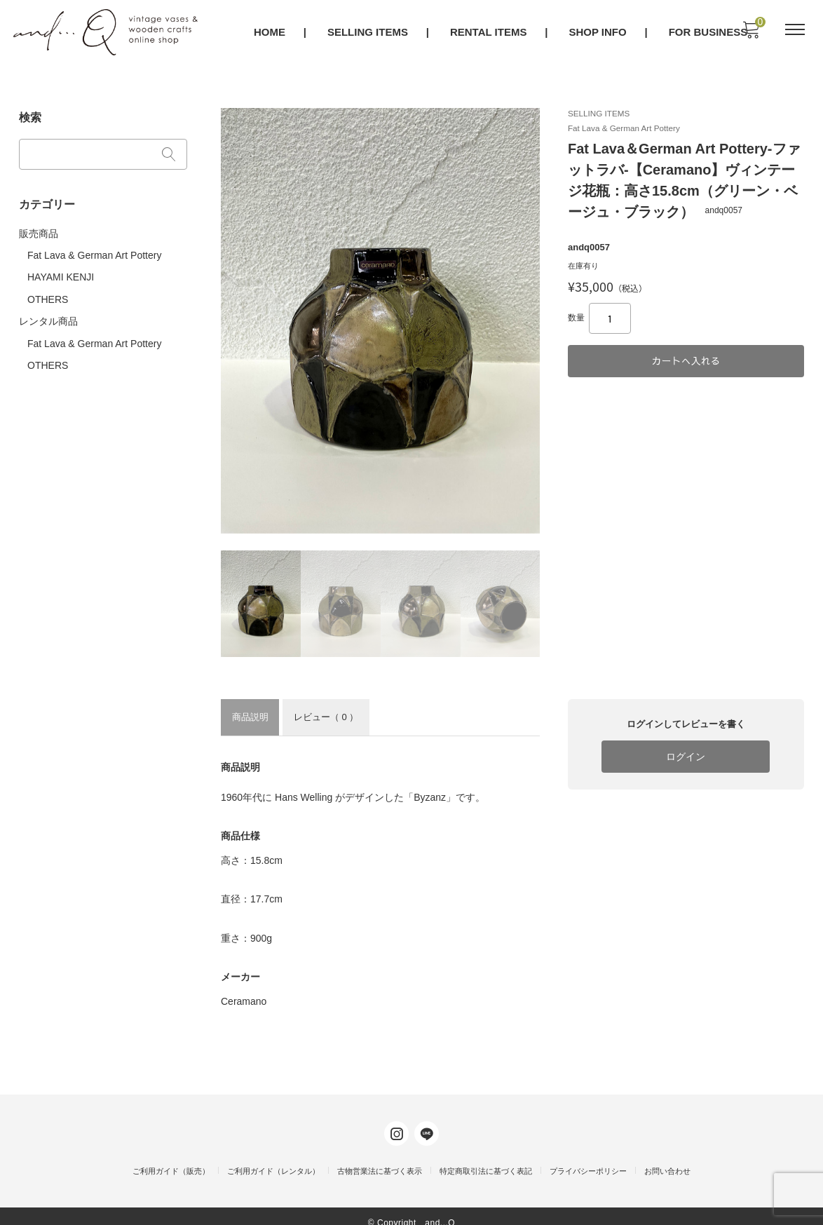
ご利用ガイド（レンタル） (273, 1158)
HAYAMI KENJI (61, 271)
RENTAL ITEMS (489, 33)
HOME (270, 33)
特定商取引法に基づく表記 (486, 1158)
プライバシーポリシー (588, 1158)
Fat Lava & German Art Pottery (95, 250)
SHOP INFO (598, 33)
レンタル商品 (49, 314)
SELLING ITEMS (368, 33)
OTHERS (48, 292)
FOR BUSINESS (709, 33)
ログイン (685, 756)
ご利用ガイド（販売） (171, 1158)
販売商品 (39, 228)
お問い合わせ (667, 1158)
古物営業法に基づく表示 (379, 1158)
